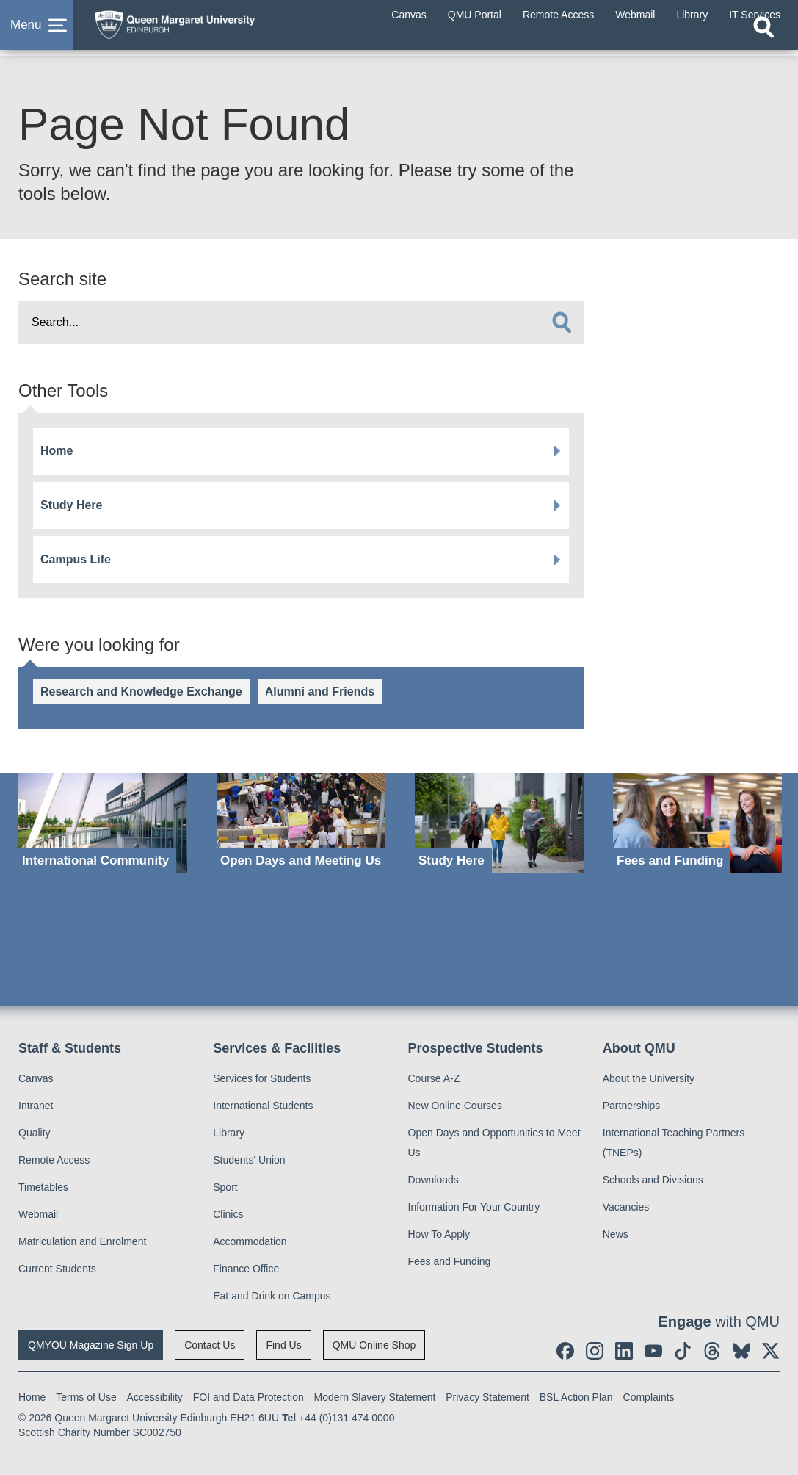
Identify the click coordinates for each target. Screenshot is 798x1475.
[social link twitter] (771, 1351)
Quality (34, 1133)
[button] (36, 32)
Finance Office (246, 1268)
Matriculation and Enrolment (82, 1241)
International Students (263, 1105)
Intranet (35, 1105)
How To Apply (439, 1234)
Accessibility (155, 1397)
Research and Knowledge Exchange (141, 691)
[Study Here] (499, 823)
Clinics (228, 1214)
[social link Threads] (712, 1351)
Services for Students (262, 1078)
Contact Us (209, 1345)
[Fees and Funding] (697, 823)
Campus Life (75, 559)
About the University (648, 1078)
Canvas (35, 1078)
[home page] (202, 28)
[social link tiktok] (683, 1351)
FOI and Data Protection (248, 1397)
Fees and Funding (449, 1261)
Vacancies (626, 1207)
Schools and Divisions (653, 1180)
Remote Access (54, 1160)
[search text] (301, 322)
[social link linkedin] (624, 1351)
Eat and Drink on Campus (271, 1296)
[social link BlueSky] (741, 1351)
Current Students (57, 1268)
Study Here (71, 505)
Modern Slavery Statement (375, 1397)
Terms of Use (86, 1397)
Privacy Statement (487, 1397)
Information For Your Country (474, 1207)
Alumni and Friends (319, 691)
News (615, 1234)
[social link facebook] (565, 1351)
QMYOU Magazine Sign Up (90, 1345)
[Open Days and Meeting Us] (301, 823)
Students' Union (249, 1160)
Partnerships (632, 1105)
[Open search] (763, 42)
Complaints (649, 1397)
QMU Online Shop (374, 1345)
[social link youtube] (653, 1351)
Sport (225, 1187)
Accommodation (249, 1241)
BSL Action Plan (576, 1397)
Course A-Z (434, 1078)
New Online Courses (455, 1105)
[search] (562, 322)
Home (56, 450)
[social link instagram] (594, 1351)
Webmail (38, 1214)
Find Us (283, 1345)
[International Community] (102, 823)
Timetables (43, 1187)
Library (228, 1133)
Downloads (433, 1180)
